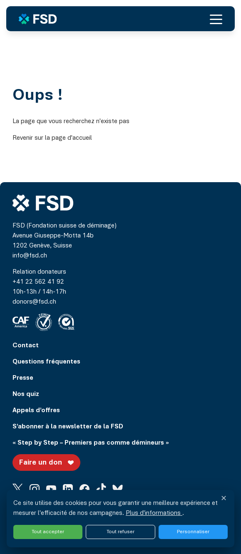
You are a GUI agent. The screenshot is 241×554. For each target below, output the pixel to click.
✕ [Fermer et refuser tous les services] (224, 499)
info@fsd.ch (29, 255)
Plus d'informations (154, 513)
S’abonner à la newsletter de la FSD (67, 426)
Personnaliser (193, 531)
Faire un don (47, 462)
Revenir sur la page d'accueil (52, 138)
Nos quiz (25, 394)
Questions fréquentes (46, 362)
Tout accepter (48, 531)
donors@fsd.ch (34, 302)
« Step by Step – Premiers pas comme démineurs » (90, 443)
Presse (22, 378)
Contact (25, 345)
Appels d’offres (36, 410)
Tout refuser (120, 531)
